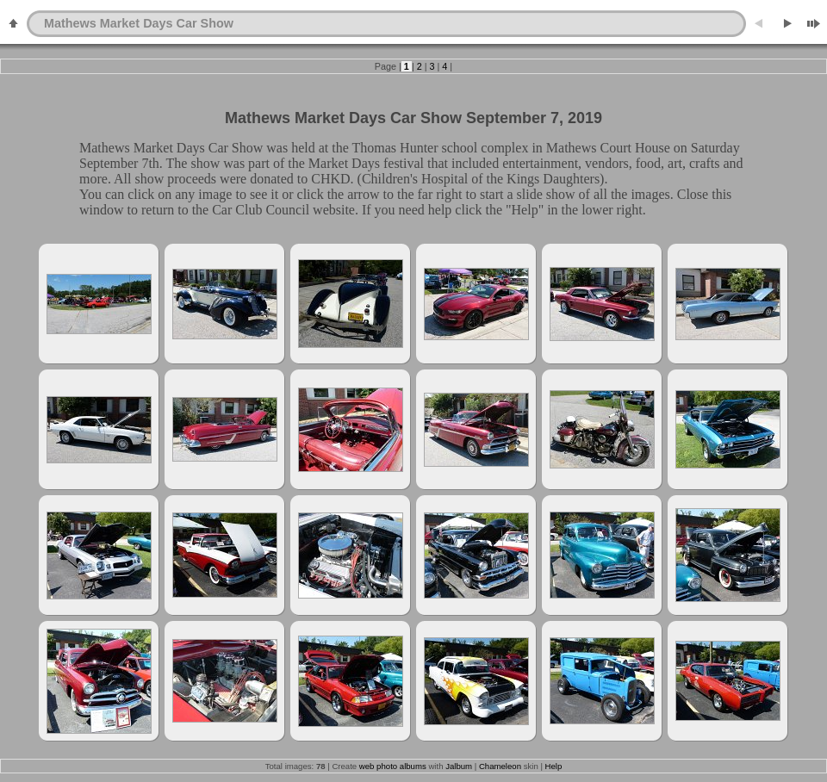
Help (554, 766)
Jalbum (458, 766)
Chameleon (500, 766)
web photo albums (392, 766)
